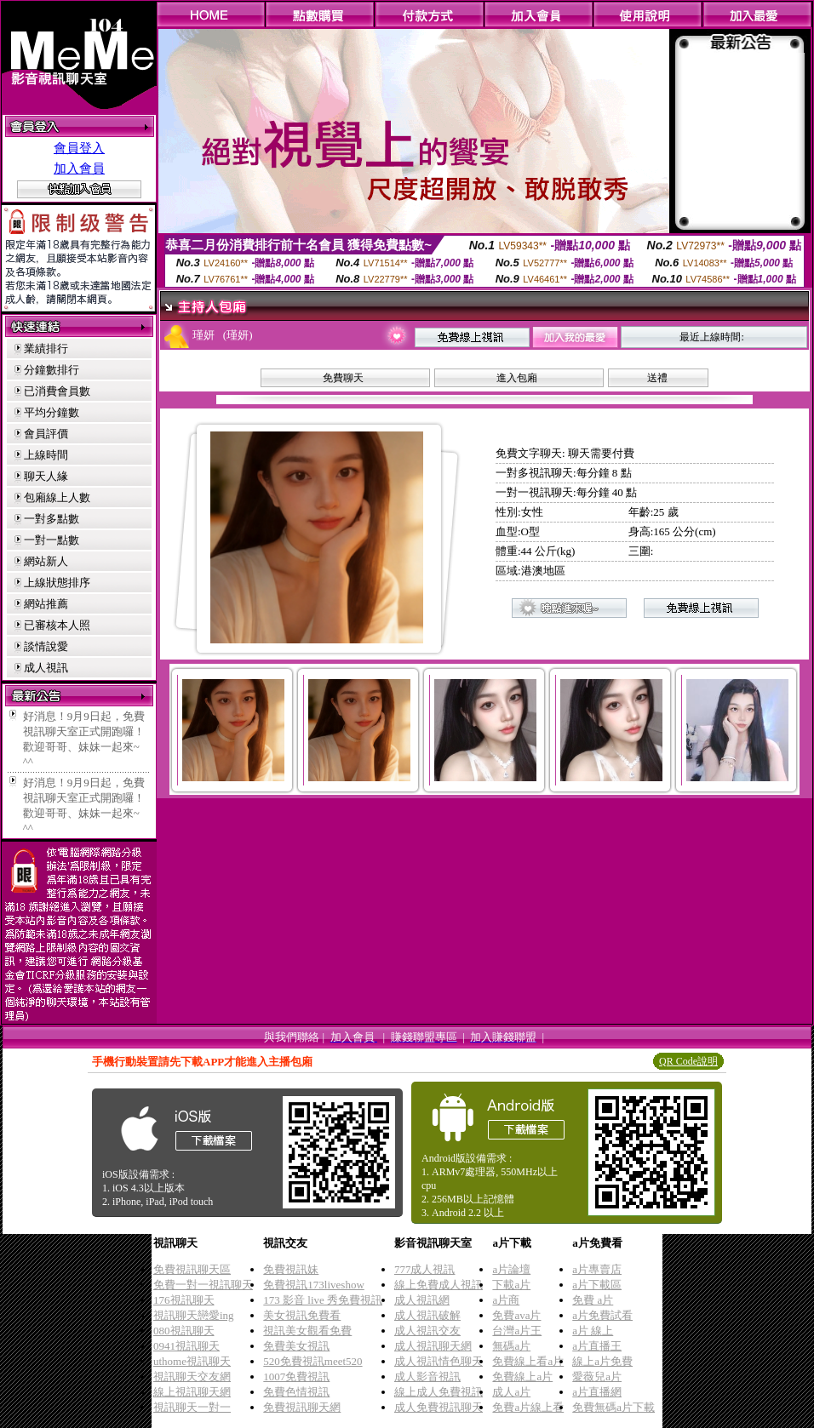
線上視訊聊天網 (192, 1391)
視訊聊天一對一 (192, 1407)
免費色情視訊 (296, 1391)
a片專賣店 (597, 1269)
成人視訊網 (422, 1300)
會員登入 (79, 148)
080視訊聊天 (184, 1330)
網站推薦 (46, 603)
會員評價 (46, 433)
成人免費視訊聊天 (438, 1407)
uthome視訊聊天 (192, 1361)
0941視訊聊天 (186, 1345)
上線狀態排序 (57, 582)
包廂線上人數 (57, 497)
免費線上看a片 (528, 1361)
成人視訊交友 (427, 1330)
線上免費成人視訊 (438, 1284)
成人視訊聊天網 (433, 1345)
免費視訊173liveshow (313, 1284)
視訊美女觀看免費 (307, 1330)
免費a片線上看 (528, 1407)
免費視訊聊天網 (302, 1407)
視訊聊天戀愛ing (193, 1315)
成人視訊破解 (427, 1315)
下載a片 (511, 1284)
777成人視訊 (425, 1269)
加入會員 (79, 168)
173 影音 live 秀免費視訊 (322, 1300)
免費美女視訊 (296, 1345)
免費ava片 (516, 1315)
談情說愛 (46, 646)
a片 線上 (592, 1330)
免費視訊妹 (290, 1269)
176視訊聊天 (184, 1300)
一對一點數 (51, 540)
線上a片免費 (602, 1361)
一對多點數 (51, 518)
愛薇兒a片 (597, 1376)
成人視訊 (46, 667)
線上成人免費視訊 (438, 1391)
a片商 (505, 1300)
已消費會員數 (57, 391)
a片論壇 (511, 1269)
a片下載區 (597, 1284)
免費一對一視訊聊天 (203, 1284)
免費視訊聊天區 (192, 1269)
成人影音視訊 (427, 1376)
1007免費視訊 (296, 1376)
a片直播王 (597, 1345)
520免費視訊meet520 (312, 1361)
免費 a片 (592, 1300)
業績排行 (46, 348)
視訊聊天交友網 (192, 1376)
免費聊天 (343, 378)
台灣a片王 (517, 1330)
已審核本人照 (57, 625)
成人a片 (511, 1391)
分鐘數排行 (51, 369)
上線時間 (46, 454)
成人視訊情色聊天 (438, 1361)
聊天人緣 (46, 476)
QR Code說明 (688, 1061)
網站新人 (46, 561)
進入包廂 (516, 378)
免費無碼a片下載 (613, 1407)
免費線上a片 (522, 1376)
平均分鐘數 (51, 412)
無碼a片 (511, 1345)
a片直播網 (597, 1391)
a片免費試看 (602, 1315)
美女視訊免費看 (302, 1315)
